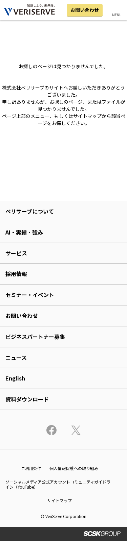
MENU (117, 14)
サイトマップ (59, 500)
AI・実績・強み (24, 232)
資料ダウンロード (27, 399)
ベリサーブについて (29, 211)
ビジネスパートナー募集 (35, 337)
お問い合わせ (84, 9)
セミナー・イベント (29, 295)
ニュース (16, 357)
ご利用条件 (31, 468)
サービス (16, 253)
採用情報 (16, 274)
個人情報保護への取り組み (73, 468)
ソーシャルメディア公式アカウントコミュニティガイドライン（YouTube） (57, 484)
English (15, 378)
